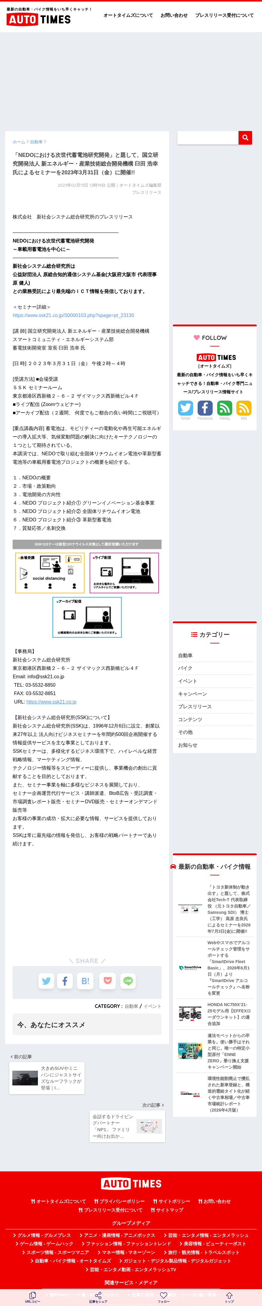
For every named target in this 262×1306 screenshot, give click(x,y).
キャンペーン (193, 696)
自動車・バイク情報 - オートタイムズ (73, 1238)
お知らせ (188, 749)
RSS (244, 418)
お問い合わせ (174, 15)
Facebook (205, 418)
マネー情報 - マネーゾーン (129, 1230)
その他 (185, 736)
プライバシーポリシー (122, 1179)
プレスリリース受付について (224, 15)
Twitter (185, 418)
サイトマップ (169, 1187)
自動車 (129, 1006)
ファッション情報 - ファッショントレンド (128, 1221)
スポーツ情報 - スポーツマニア (57, 1230)
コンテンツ (191, 722)
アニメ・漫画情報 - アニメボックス (120, 1213)
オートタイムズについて (128, 15)
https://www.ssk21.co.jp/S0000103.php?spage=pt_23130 (73, 315)
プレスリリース (196, 709)
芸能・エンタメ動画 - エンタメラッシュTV (133, 1247)
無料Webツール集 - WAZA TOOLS (84, 1272)
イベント (152, 1006)
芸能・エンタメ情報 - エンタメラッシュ (208, 1213)
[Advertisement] (131, 79)
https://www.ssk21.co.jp (51, 701)
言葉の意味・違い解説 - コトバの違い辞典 (174, 1272)
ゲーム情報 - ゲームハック (46, 1221)
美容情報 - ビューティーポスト (215, 1221)
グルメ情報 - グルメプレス (44, 1213)
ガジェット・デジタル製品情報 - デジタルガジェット (177, 1238)
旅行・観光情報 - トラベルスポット (204, 1230)
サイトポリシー (174, 1179)
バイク (185, 669)
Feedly (225, 418)
